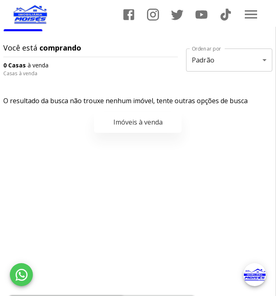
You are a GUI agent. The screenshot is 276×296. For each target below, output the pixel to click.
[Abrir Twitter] (177, 14)
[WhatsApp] (21, 274)
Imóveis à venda (138, 122)
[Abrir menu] (251, 14)
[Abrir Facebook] (129, 14)
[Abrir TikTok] (225, 14)
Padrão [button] (203, 60)
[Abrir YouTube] (201, 14)
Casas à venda (20, 73)
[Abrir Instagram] (153, 14)
